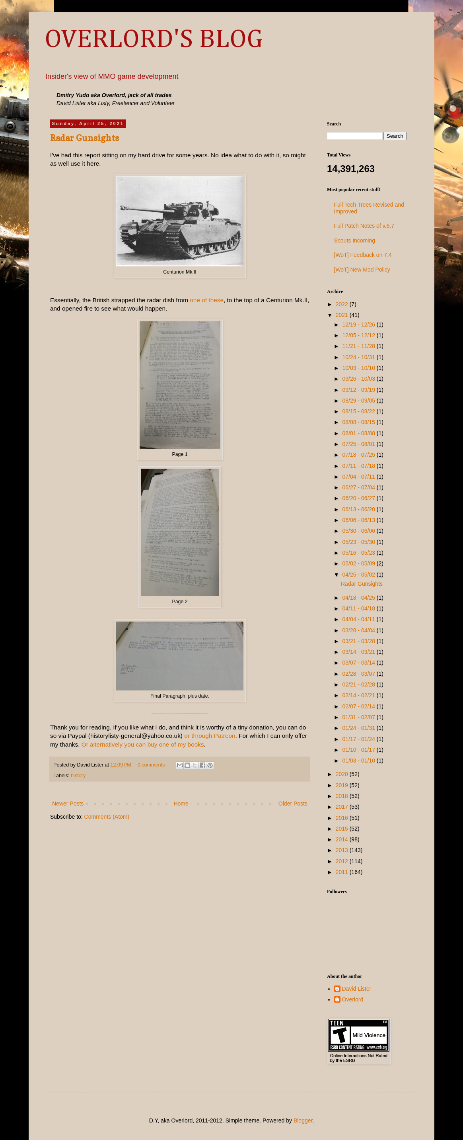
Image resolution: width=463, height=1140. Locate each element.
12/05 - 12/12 (359, 335)
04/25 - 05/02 (359, 574)
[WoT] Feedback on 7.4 (363, 255)
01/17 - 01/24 (359, 739)
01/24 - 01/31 (359, 728)
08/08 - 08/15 (359, 422)
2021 (343, 315)
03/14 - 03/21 (359, 652)
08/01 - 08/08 (359, 433)
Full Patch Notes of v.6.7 (364, 226)
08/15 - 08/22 (359, 411)
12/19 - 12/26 (359, 324)
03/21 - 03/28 (359, 641)
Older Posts (292, 803)
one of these (207, 300)
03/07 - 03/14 (359, 662)
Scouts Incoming (354, 240)
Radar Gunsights (84, 138)
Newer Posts (68, 803)
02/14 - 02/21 (359, 695)
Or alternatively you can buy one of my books (143, 744)
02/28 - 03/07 (359, 674)
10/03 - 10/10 (359, 368)
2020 (343, 774)
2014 (343, 839)
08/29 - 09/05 (359, 400)
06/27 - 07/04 (359, 487)
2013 (343, 850)
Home (180, 803)
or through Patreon (209, 735)
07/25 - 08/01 (359, 444)
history (78, 775)
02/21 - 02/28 (359, 684)
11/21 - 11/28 (359, 346)
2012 (343, 861)
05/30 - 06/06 (359, 531)
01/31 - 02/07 (359, 717)
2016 (343, 818)
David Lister (357, 989)
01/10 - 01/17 (359, 750)
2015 (343, 828)
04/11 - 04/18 (359, 608)
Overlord (353, 999)
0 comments (151, 765)
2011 (343, 872)
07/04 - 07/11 (359, 476)
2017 (343, 807)
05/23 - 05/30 (359, 542)
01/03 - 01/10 (359, 760)
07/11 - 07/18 (359, 466)
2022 (343, 304)
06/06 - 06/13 (359, 520)
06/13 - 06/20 (359, 509)
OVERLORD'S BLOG (154, 40)
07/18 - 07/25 (359, 455)
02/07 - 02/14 (359, 706)
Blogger (303, 1120)
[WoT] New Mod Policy (362, 269)
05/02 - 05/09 (359, 563)
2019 (343, 785)
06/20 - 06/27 (359, 498)
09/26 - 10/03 (359, 378)
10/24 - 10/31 (359, 357)
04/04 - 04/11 (359, 619)
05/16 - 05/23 (359, 552)
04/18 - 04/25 (359, 597)
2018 (343, 796)
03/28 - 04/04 (359, 630)
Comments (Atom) (107, 816)
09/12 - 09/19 (359, 390)
